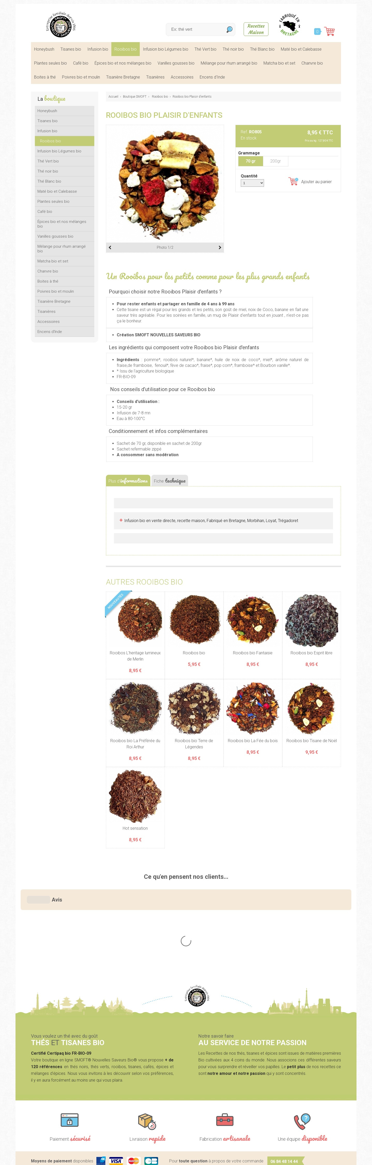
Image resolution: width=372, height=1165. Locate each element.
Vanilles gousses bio (176, 63)
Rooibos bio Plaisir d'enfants (192, 96)
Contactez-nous (280, 1121)
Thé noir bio (233, 49)
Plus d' (128, 480)
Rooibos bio (125, 49)
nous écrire (303, 1088)
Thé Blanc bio (262, 49)
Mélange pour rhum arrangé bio (229, 63)
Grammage (249, 153)
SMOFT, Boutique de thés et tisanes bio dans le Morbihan (60, 24)
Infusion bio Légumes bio (165, 49)
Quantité (249, 176)
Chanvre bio (312, 63)
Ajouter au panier (310, 181)
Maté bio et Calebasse (301, 49)
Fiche (169, 480)
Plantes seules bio (50, 63)
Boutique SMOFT (134, 96)
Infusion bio (97, 49)
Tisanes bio (70, 49)
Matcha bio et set (279, 63)
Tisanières (155, 77)
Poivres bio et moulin (81, 77)
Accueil (113, 96)
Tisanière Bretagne (123, 77)
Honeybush (44, 49)
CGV (173, 1157)
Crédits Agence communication (210, 1157)
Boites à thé (45, 77)
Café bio (80, 63)
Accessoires (182, 77)
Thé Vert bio (205, 49)
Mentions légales (149, 1157)
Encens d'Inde (212, 77)
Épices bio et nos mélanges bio (123, 63)
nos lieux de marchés (302, 1135)
